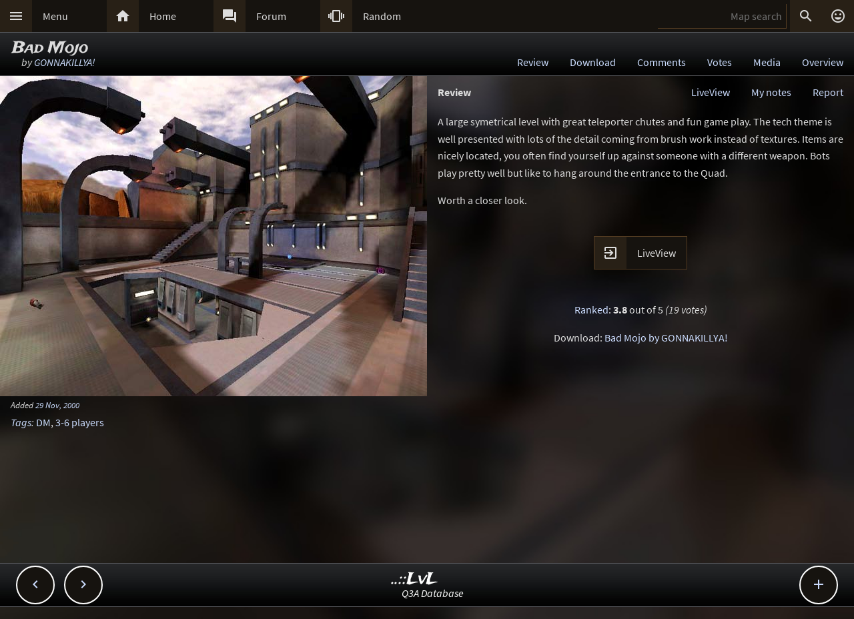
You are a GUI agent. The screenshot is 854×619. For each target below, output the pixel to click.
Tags (21, 422)
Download (593, 62)
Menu (55, 16)
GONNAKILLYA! (64, 62)
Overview (822, 62)
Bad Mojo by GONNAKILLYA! (666, 337)
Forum (271, 16)
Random (382, 16)
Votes (719, 62)
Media (767, 62)
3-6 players (79, 422)
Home (162, 16)
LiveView (710, 92)
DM (43, 422)
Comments (661, 62)
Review (532, 62)
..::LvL (414, 579)
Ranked (591, 309)
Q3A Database (433, 593)
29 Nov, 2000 (57, 405)
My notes (771, 92)
